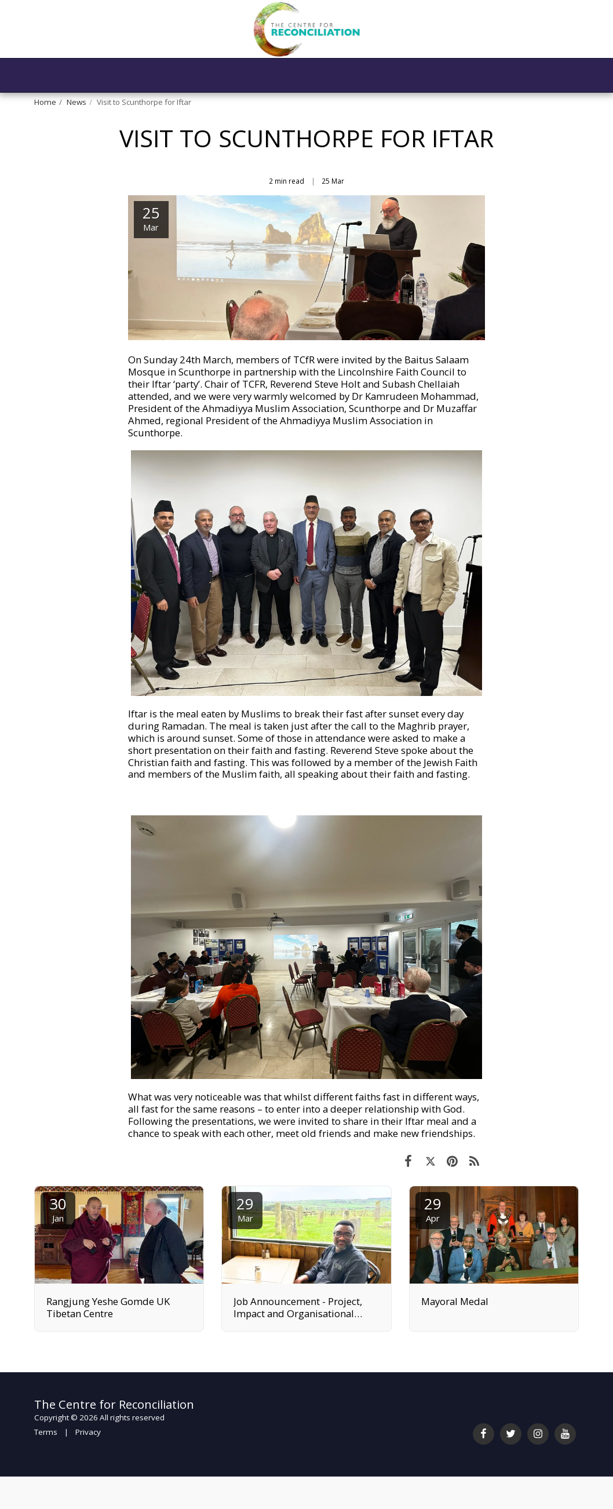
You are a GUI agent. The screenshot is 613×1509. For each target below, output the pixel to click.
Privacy (88, 1432)
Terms (45, 1432)
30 (58, 1208)
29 (245, 1208)
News (76, 102)
